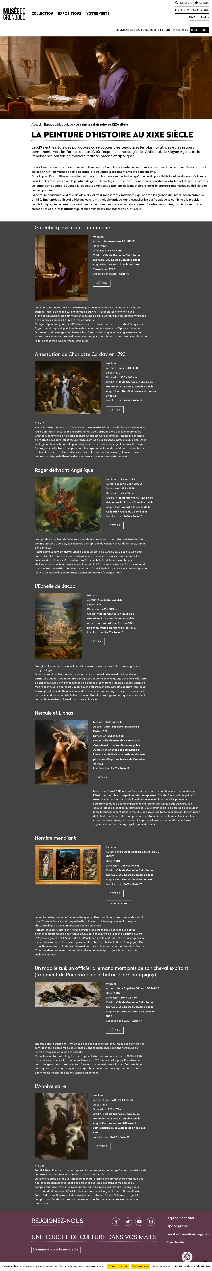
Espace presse (177, 1226)
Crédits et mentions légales (187, 1234)
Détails (101, 283)
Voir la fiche (118, 903)
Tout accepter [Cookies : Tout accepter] (118, 1266)
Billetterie (199, 30)
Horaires (182, 30)
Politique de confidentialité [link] (192, 1266)
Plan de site (175, 1242)
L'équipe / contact (180, 1218)
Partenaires (199, 17)
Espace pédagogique (192, 10)
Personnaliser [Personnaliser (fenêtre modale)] (161, 1266)
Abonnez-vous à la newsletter (56, 1249)
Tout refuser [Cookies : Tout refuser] (140, 1266)
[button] (42, 14)
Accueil (36, 124)
